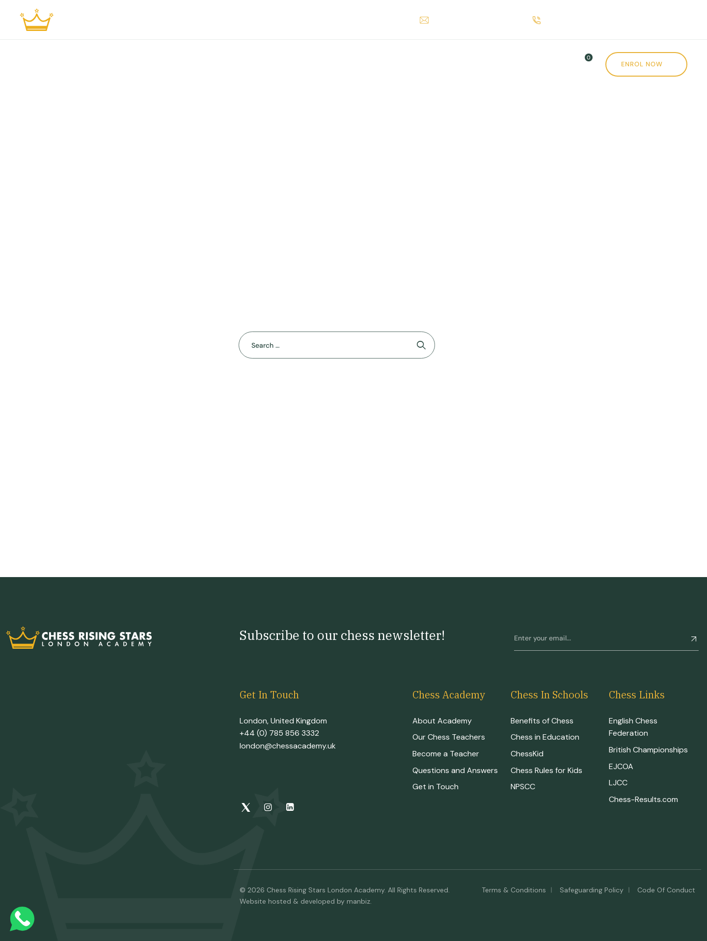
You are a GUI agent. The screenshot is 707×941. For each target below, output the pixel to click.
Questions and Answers (455, 770)
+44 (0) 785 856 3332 (279, 733)
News (419, 64)
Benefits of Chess (542, 721)
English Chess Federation (633, 727)
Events (315, 64)
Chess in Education (545, 737)
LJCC (618, 782)
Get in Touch (435, 786)
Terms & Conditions (514, 890)
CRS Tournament (240, 64)
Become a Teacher (445, 753)
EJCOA (621, 766)
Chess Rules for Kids (546, 770)
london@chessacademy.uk (288, 746)
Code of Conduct (666, 890)
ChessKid (527, 753)
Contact (473, 64)
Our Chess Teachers (448, 737)
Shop (365, 64)
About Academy (442, 721)
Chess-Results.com (643, 799)
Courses (154, 64)
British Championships (648, 750)
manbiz (358, 901)
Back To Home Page (332, 393)
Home (31, 64)
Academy (86, 64)
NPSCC (523, 786)
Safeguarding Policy (592, 890)
